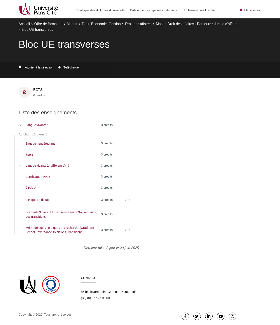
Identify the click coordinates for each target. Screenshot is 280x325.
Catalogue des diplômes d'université (99, 10)
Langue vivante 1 (37, 125)
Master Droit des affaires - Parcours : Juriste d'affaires (197, 24)
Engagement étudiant (40, 143)
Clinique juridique (37, 200)
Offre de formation (48, 24)
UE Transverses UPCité (198, 10)
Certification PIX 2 (38, 176)
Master (72, 24)
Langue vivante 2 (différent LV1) (47, 165)
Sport (29, 154)
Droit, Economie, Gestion (101, 24)
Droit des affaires (138, 24)
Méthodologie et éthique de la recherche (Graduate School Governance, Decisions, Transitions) (60, 230)
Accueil (24, 24)
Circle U (31, 187)
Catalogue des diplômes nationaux (153, 10)
